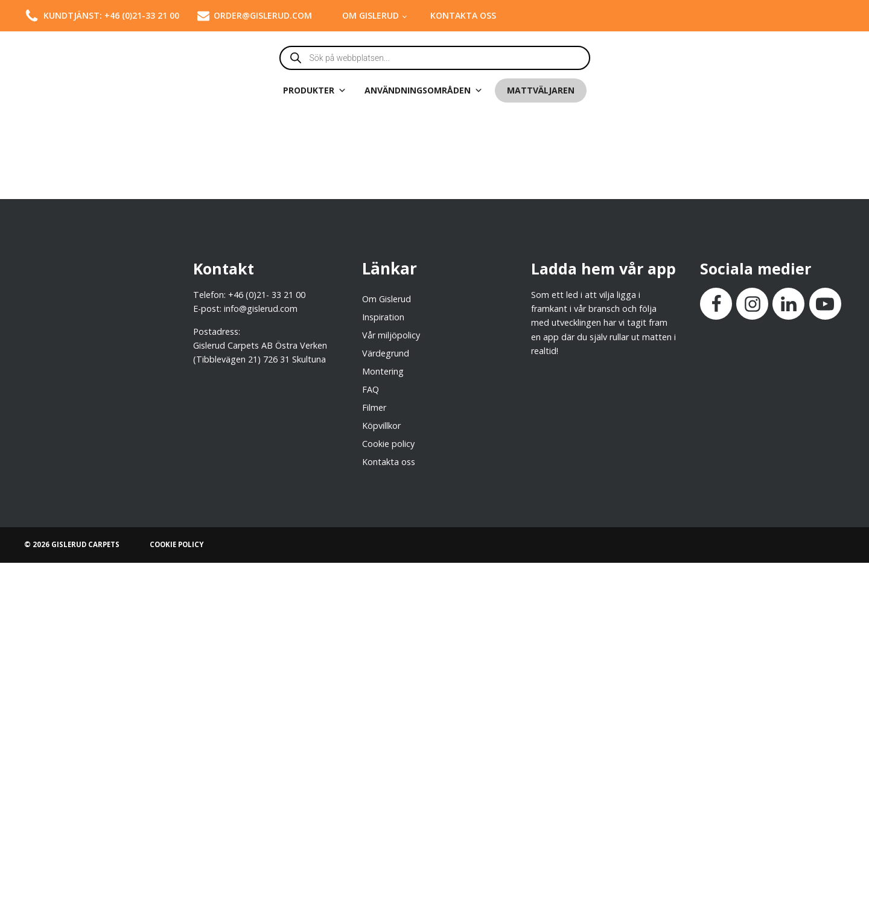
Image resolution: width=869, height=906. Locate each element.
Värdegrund (385, 353)
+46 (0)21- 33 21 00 (266, 294)
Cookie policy (388, 443)
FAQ (370, 389)
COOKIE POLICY (176, 544)
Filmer (374, 407)
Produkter (314, 90)
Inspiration (383, 317)
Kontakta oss (463, 15)
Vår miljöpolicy (391, 335)
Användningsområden (423, 90)
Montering (383, 371)
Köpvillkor (381, 425)
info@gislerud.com (261, 308)
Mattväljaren (541, 90)
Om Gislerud (370, 15)
